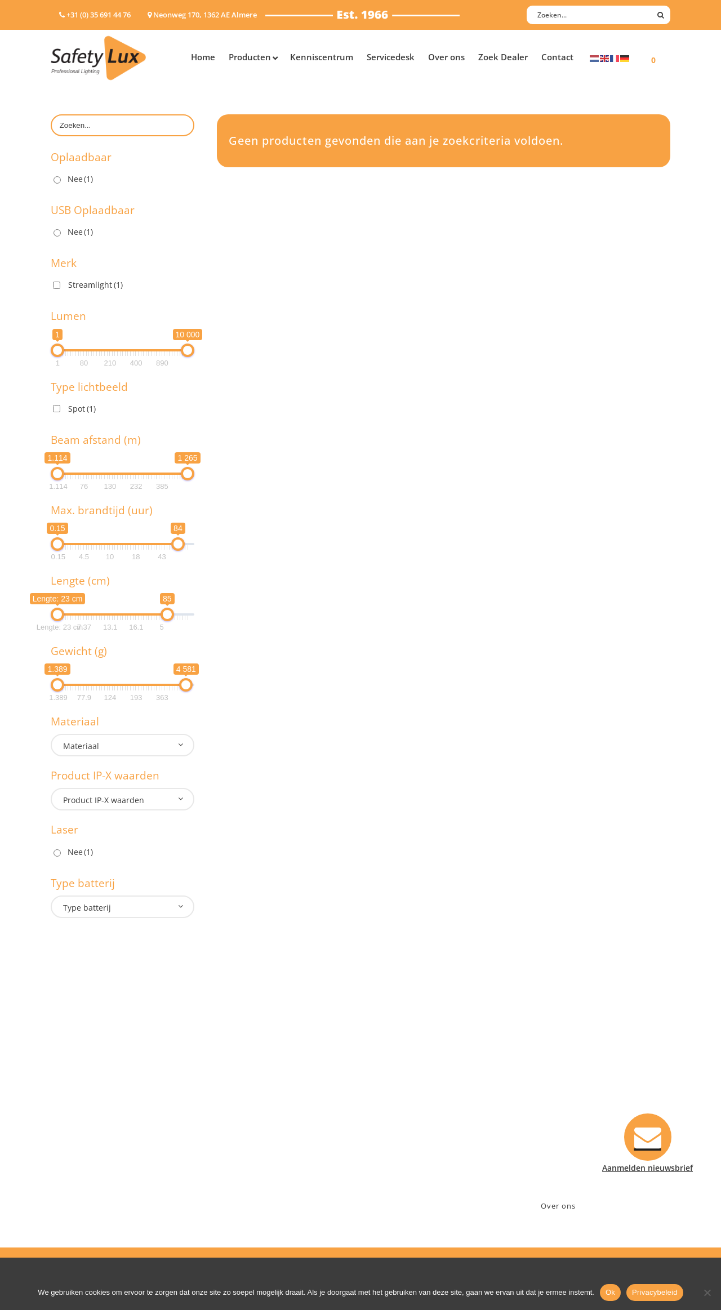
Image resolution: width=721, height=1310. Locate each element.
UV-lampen (72, 1192)
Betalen (386, 1104)
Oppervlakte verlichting (96, 1133)
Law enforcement (250, 1089)
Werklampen (75, 1118)
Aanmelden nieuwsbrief (417, 1075)
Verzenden (392, 1118)
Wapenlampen (78, 1162)
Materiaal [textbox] (81, 746)
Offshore (234, 1104)
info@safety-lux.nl (562, 1118)
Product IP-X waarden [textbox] (103, 800)
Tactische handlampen (94, 1148)
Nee (80, 178)
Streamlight (95, 284)
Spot (82, 408)
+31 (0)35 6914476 (560, 1104)
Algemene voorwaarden (417, 1162)
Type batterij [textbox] (87, 907)
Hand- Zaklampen (85, 1075)
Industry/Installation (256, 1075)
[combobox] (122, 745)
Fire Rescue (238, 1118)
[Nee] (707, 1292)
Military (232, 1133)
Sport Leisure (243, 1148)
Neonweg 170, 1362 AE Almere (584, 1089)
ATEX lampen (76, 1104)
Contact (387, 1089)
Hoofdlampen (77, 1089)
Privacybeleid (655, 1292)
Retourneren (396, 1148)
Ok (610, 1292)
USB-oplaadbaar (82, 1177)
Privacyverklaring (405, 1177)
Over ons (558, 1206)
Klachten (389, 1133)
